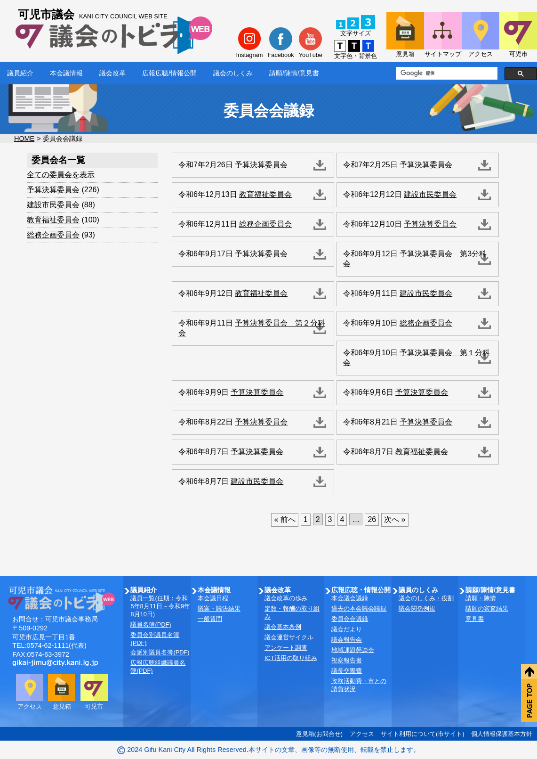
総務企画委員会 (53, 235)
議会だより (346, 629)
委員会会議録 (349, 618)
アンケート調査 (285, 647)
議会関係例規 (417, 608)
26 (372, 519)
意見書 (474, 618)
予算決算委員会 (53, 190)
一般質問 (210, 618)
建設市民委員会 (53, 205)
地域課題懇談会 (352, 649)
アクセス (362, 733)
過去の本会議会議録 (358, 608)
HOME (24, 138)
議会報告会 (346, 639)
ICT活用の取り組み (290, 657)
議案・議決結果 (219, 608)
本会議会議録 (349, 598)
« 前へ (284, 519)
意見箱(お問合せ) (319, 733)
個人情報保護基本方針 (501, 733)
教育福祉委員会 (53, 220)
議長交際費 (346, 670)
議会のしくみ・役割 (426, 598)
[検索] (446, 73)
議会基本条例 (282, 626)
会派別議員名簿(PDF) (159, 652)
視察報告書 (346, 660)
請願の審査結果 (486, 608)
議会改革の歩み (285, 598)
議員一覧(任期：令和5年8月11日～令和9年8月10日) (160, 606)
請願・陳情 (480, 598)
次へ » (394, 519)
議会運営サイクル (288, 637)
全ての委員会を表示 (61, 175)
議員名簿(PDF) (150, 624)
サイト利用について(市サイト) (423, 733)
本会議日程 (213, 598)
